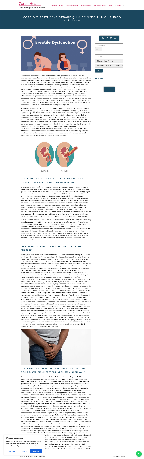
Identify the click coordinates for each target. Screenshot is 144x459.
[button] (109, 38)
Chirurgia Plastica (57, 5)
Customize (12, 451)
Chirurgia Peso (86, 5)
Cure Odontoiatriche (72, 5)
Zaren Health (30, 3)
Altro (110, 5)
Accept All (36, 451)
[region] (24, 445)
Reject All (24, 451)
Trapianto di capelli (100, 5)
